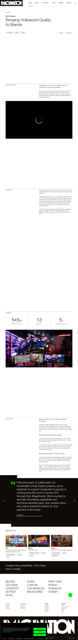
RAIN (62, 611)
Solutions (23, 604)
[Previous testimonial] (3, 501)
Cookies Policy (19, 638)
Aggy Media (63, 608)
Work (7, 606)
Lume (62, 612)
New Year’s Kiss (32, 550)
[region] (24, 630)
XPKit (62, 605)
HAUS (62, 609)
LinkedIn (46, 605)
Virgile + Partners (64, 606)
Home (8, 604)
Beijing (10, 582)
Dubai (30, 582)
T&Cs (4, 638)
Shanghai (54, 588)
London (32, 585)
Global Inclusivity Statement (29, 638)
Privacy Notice (10, 638)
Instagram (47, 606)
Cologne (12, 585)
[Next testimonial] (74, 501)
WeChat (46, 611)
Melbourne (35, 592)
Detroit (11, 592)
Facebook (47, 608)
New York (55, 582)
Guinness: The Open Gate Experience (61, 550)
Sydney (53, 592)
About (8, 608)
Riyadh (52, 585)
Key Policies (40, 638)
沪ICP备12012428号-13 (49, 638)
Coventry (12, 588)
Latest (22, 606)
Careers (22, 608)
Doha (9, 595)
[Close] (45, 625)
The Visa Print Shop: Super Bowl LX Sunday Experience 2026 (16, 551)
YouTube (46, 609)
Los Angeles (35, 588)
